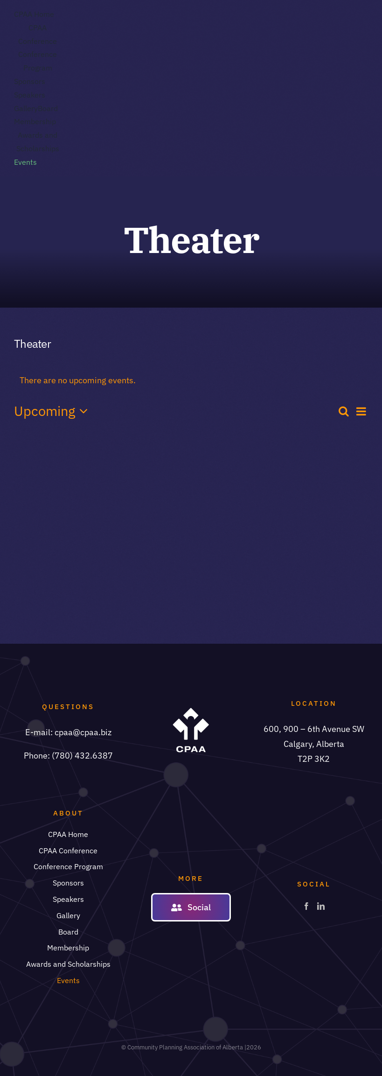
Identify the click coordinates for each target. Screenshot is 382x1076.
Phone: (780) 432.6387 (68, 755)
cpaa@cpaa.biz (83, 732)
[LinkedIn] (321, 906)
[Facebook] (306, 906)
